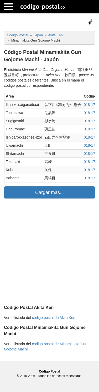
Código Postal (49, 371)
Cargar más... (49, 192)
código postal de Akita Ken (53, 317)
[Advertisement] (49, 250)
